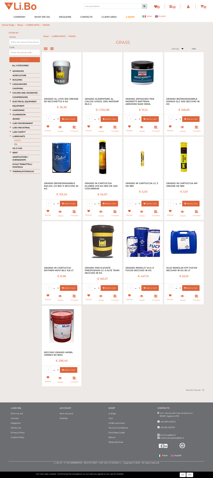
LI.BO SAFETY (19, 132)
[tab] (47, 49)
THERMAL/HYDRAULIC (23, 171)
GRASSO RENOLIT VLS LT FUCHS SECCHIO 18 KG (140, 269)
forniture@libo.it (168, 435)
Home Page (8, 25)
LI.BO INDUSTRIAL (21, 127)
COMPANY (19, 17)
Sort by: (175, 49)
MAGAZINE (65, 17)
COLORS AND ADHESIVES (25, 93)
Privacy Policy (18, 432)
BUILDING (17, 80)
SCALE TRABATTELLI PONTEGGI (22, 165)
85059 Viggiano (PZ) (169, 416)
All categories (20, 65)
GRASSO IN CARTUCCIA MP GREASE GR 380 (182, 184)
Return (112, 437)
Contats (15, 418)
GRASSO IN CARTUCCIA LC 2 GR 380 (142, 184)
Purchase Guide (117, 432)
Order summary (117, 423)
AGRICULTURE (19, 75)
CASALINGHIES (19, 84)
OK (182, 475)
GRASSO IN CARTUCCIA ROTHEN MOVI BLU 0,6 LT (59, 269)
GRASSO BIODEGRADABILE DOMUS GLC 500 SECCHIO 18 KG (183, 101)
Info (190, 475)
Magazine (16, 423)
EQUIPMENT (18, 106)
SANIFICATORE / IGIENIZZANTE (20, 158)
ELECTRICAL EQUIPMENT (24, 101)
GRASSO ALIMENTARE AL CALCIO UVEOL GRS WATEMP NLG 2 (102, 101)
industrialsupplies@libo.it (172, 438)
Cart (111, 418)
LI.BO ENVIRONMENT (22, 123)
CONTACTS (86, 17)
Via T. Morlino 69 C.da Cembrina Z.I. (176, 413)
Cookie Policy (17, 437)
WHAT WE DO (42, 17)
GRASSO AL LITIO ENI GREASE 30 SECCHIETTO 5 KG (61, 100)
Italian (147, 16)
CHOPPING (17, 88)
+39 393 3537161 (167, 427)
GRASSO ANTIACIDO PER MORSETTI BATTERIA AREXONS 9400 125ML (140, 101)
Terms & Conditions (118, 427)
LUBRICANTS (32, 25)
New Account (66, 413)
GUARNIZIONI (19, 114)
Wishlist (64, 418)
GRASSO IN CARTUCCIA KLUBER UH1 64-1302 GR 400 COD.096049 (101, 186)
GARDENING (18, 110)
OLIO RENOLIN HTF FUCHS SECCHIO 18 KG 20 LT (181, 269)
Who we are (17, 413)
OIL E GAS (17, 148)
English (160, 16)
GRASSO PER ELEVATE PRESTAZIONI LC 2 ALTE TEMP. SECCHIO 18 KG (102, 270)
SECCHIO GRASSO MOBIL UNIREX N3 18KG (58, 353)
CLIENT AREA (109, 17)
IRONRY (16, 119)
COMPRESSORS (20, 97)
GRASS (46, 25)
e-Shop (112, 413)
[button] (144, 6)
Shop (20, 25)
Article (12, 37)
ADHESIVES (18, 71)
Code (11, 47)
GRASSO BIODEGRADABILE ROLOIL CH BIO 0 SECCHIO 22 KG (61, 186)
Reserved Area (116, 442)
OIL (15, 144)
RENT (15, 152)
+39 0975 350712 (168, 422)
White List (16, 427)
